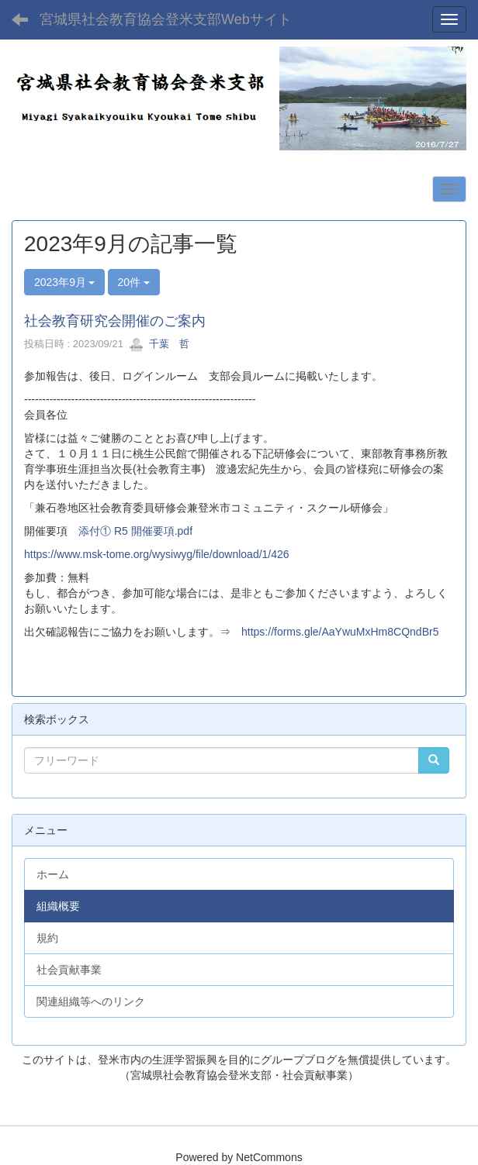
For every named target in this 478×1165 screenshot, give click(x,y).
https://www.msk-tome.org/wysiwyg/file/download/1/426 (156, 554)
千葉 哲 (159, 344)
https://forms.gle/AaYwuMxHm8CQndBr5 (339, 632)
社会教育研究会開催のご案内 (115, 321)
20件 (134, 282)
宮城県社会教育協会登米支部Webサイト (166, 19)
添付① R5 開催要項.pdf (135, 531)
